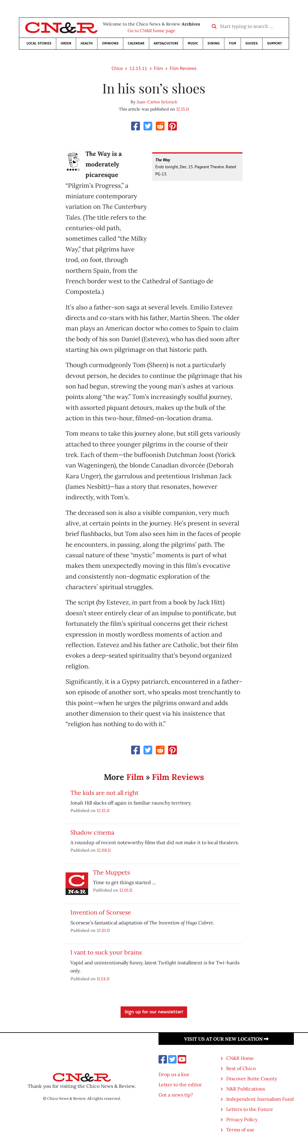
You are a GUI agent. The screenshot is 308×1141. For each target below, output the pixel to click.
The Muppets (111, 872)
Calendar (136, 43)
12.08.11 (104, 850)
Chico (117, 68)
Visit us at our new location (226, 1039)
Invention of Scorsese (100, 912)
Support (274, 43)
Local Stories (38, 43)
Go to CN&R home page (151, 30)
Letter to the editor (180, 1085)
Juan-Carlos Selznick (157, 102)
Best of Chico (241, 1068)
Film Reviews (183, 68)
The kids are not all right (104, 792)
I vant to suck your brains (106, 952)
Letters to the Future (249, 1109)
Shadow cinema (92, 832)
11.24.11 (103, 978)
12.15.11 (138, 68)
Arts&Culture (166, 43)
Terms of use (240, 1130)
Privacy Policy (241, 1119)
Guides (251, 43)
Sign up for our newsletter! (154, 1012)
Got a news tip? (176, 1095)
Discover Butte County (251, 1079)
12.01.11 (125, 890)
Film (232, 43)
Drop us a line (174, 1074)
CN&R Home (240, 1058)
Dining (214, 43)
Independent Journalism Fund (260, 1099)
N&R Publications (245, 1089)
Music (193, 43)
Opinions (110, 43)
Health (87, 43)
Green (66, 43)
